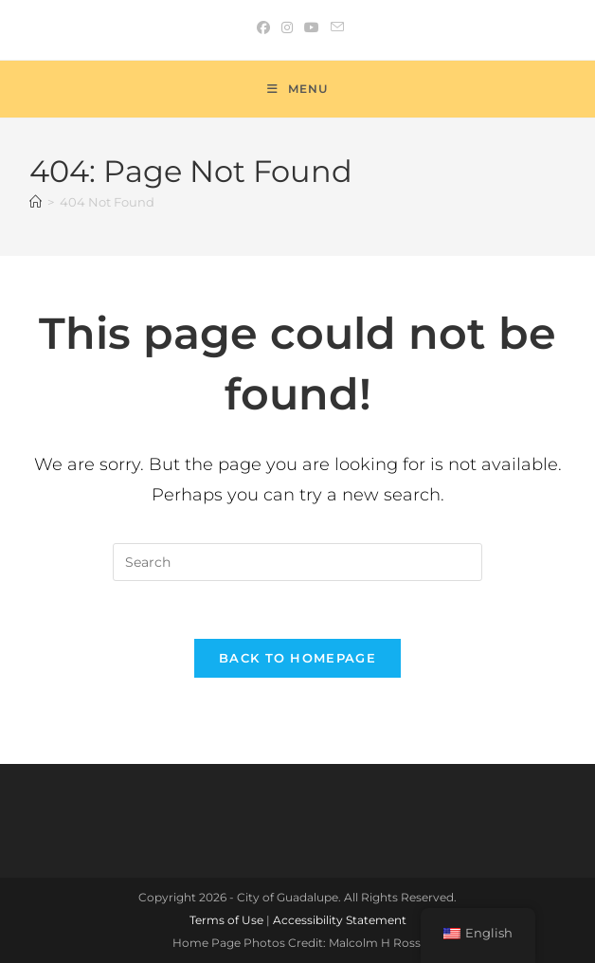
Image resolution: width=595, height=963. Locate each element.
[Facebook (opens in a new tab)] (263, 27)
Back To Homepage (297, 657)
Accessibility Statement (339, 920)
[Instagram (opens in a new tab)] (287, 27)
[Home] (35, 201)
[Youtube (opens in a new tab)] (311, 27)
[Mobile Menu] (297, 89)
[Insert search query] (297, 562)
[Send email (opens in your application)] (334, 27)
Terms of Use (226, 920)
